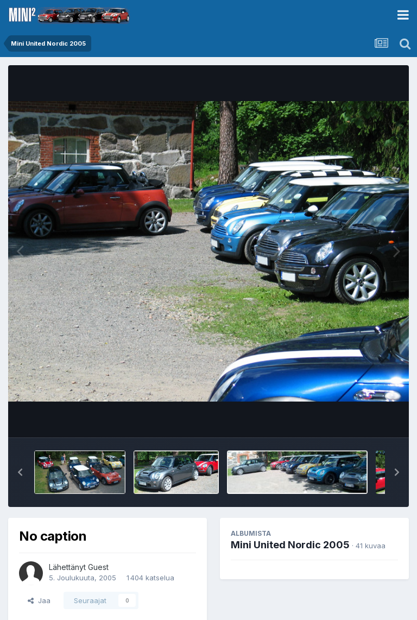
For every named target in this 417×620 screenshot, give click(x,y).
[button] (20, 472)
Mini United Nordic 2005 (290, 544)
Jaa (39, 600)
